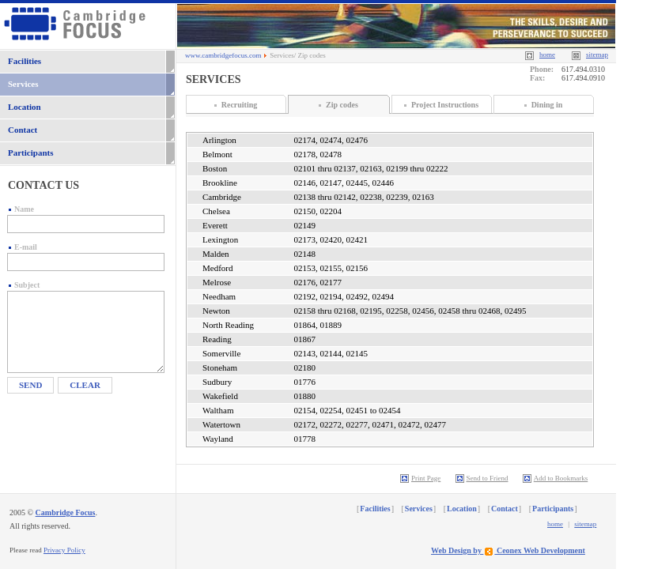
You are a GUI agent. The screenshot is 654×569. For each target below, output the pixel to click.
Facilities (24, 61)
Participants (30, 152)
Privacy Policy (64, 550)
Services (23, 84)
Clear (85, 385)
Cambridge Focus (66, 512)
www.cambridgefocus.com (223, 55)
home (555, 524)
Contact (22, 129)
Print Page (420, 478)
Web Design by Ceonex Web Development (508, 550)
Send (30, 385)
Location (24, 106)
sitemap (585, 524)
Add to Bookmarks (555, 478)
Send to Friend (482, 478)
